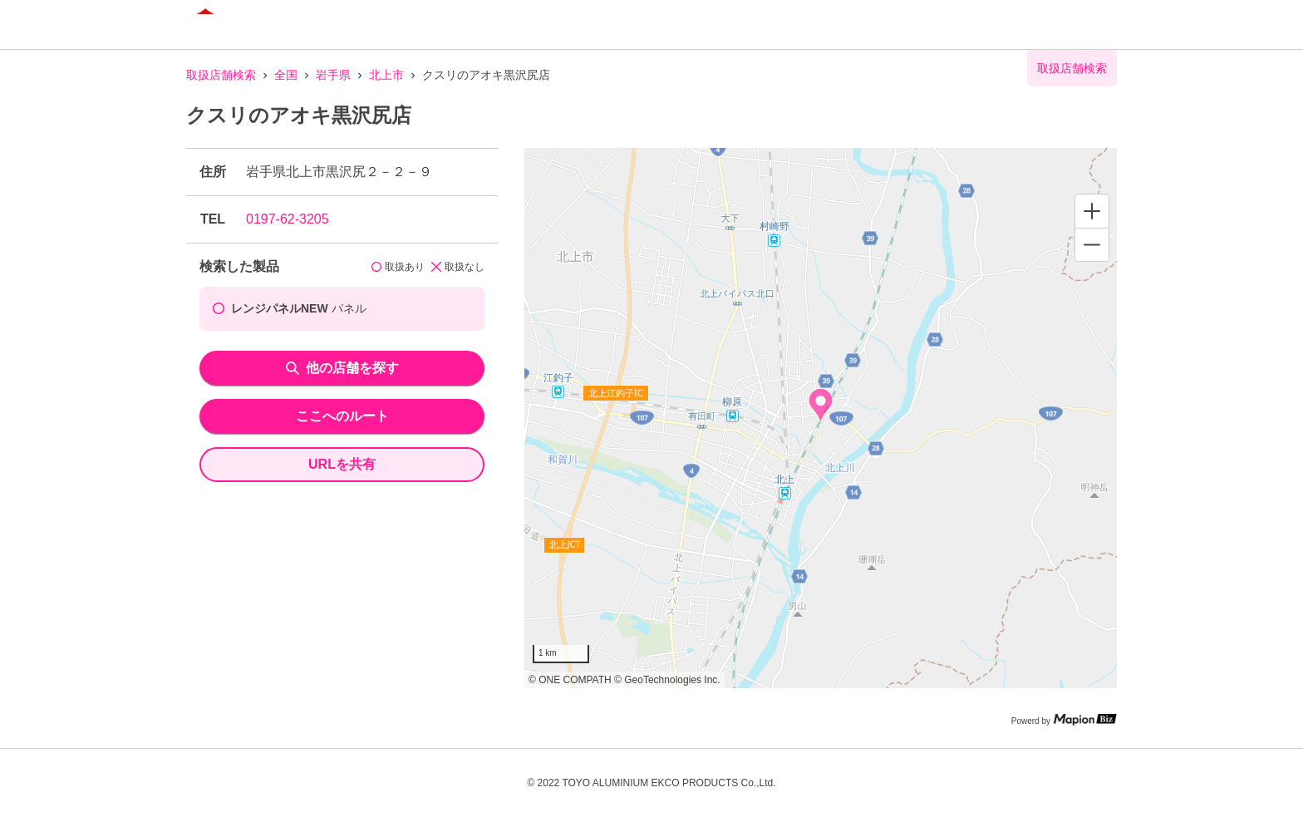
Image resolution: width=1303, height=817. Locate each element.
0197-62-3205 (287, 219)
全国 (285, 74)
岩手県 (333, 74)
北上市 (386, 74)
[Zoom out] (1092, 244)
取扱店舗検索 (221, 74)
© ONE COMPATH (570, 680)
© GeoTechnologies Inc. (667, 680)
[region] (820, 418)
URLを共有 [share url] (342, 464)
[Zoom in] (1092, 211)
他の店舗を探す (342, 368)
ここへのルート (342, 416)
